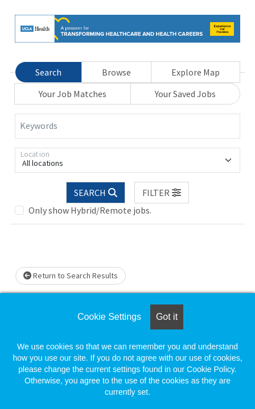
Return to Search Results (70, 275)
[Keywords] (127, 126)
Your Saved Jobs (185, 93)
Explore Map (195, 72)
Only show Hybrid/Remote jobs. (89, 210)
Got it (167, 317)
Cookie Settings (109, 317)
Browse (116, 72)
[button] (161, 192)
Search (48, 72)
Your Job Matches (72, 93)
